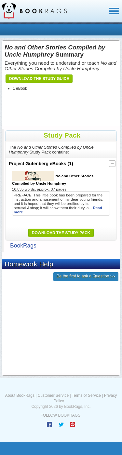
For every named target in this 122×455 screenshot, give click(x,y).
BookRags (23, 245)
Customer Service (53, 395)
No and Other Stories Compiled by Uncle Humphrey (52, 178)
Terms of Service (86, 395)
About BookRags (19, 395)
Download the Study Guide (39, 78)
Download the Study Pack (61, 233)
